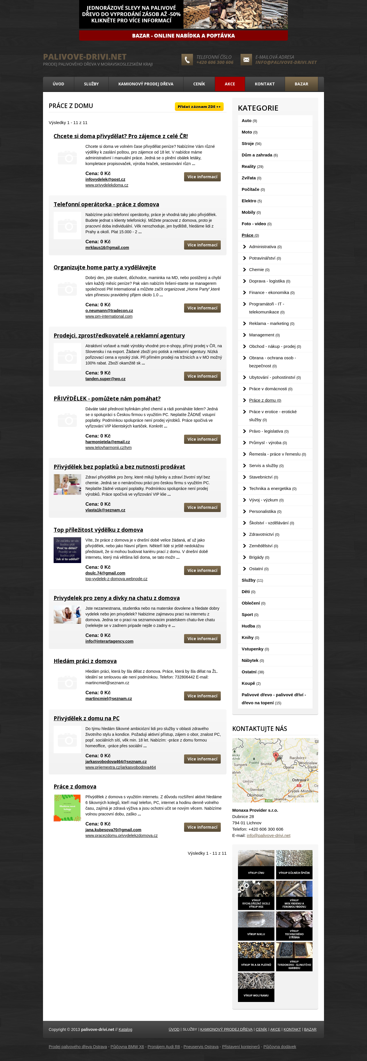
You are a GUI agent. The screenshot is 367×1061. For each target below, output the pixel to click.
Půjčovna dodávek (279, 1046)
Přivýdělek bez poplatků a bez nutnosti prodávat (119, 466)
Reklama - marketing (271, 323)
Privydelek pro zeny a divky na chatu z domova (117, 598)
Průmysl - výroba (268, 442)
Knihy (250, 637)
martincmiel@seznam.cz (108, 698)
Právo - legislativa (269, 431)
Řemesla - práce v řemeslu (277, 454)
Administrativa (265, 246)
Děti (248, 591)
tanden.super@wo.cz (105, 378)
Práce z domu (265, 400)
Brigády (259, 557)
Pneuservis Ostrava (201, 1046)
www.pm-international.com (108, 316)
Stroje (251, 143)
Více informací (202, 176)
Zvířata (251, 177)
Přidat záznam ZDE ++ (199, 106)
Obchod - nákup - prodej (275, 346)
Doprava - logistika (269, 281)
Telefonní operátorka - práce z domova (106, 204)
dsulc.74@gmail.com (105, 573)
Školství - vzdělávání (271, 522)
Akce (230, 84)
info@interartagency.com (109, 641)
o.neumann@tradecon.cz (109, 310)
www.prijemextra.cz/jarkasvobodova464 (120, 767)
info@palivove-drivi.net (286, 62)
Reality (252, 166)
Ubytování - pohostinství (275, 377)
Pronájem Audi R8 (164, 1046)
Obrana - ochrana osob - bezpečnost (272, 361)
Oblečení (254, 603)
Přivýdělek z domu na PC (87, 718)
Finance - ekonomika (272, 292)
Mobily (251, 212)
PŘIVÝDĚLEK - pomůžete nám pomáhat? (107, 398)
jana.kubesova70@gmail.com (113, 829)
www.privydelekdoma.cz (106, 185)
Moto (249, 132)
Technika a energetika (272, 488)
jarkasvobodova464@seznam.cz (116, 761)
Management (264, 334)
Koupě (251, 683)
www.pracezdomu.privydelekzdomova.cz (121, 835)
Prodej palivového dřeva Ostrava (78, 1046)
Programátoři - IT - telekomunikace (267, 307)
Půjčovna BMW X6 (127, 1046)
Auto (249, 120)
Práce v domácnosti (270, 388)
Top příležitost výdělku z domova (98, 530)
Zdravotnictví (264, 534)
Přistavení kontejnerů (241, 1046)
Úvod (58, 84)
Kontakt (265, 84)
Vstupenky (255, 648)
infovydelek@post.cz (105, 179)
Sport (250, 614)
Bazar (301, 84)
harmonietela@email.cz (107, 442)
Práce (250, 235)
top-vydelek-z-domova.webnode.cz (116, 578)
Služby (91, 84)
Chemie (259, 269)
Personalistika (265, 511)
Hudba (251, 625)
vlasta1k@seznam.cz (105, 510)
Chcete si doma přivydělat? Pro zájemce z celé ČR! (121, 136)
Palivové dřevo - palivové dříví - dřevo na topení (274, 698)
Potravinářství (265, 258)
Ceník (199, 84)
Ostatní (259, 568)
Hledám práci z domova (85, 661)
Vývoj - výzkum (266, 499)
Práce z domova (75, 786)
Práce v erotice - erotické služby (273, 415)
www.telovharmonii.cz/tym (108, 447)
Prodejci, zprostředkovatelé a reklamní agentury (119, 335)
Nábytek (253, 660)
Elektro (252, 200)
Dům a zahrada (260, 154)
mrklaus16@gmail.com (107, 247)
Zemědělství (263, 545)
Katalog (125, 1029)
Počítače (253, 189)
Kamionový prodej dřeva (145, 84)
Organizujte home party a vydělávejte (105, 267)
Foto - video (257, 223)
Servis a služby (266, 465)
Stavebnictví (263, 476)
